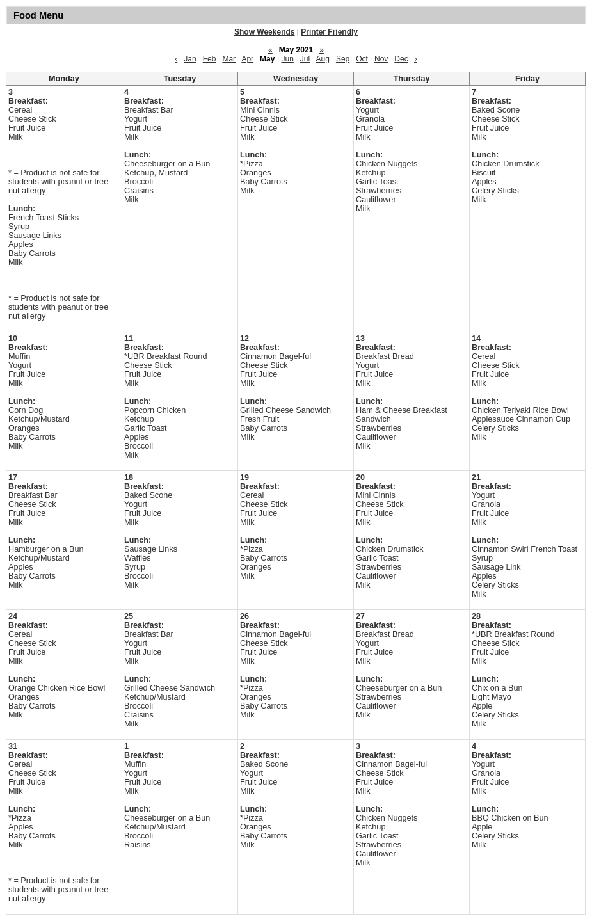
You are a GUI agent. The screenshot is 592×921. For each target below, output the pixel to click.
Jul (305, 58)
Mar (229, 58)
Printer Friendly (329, 32)
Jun (287, 58)
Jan (190, 58)
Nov (381, 58)
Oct (362, 58)
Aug (323, 58)
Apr (247, 58)
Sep (342, 58)
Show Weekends (264, 32)
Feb (209, 58)
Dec (401, 58)
